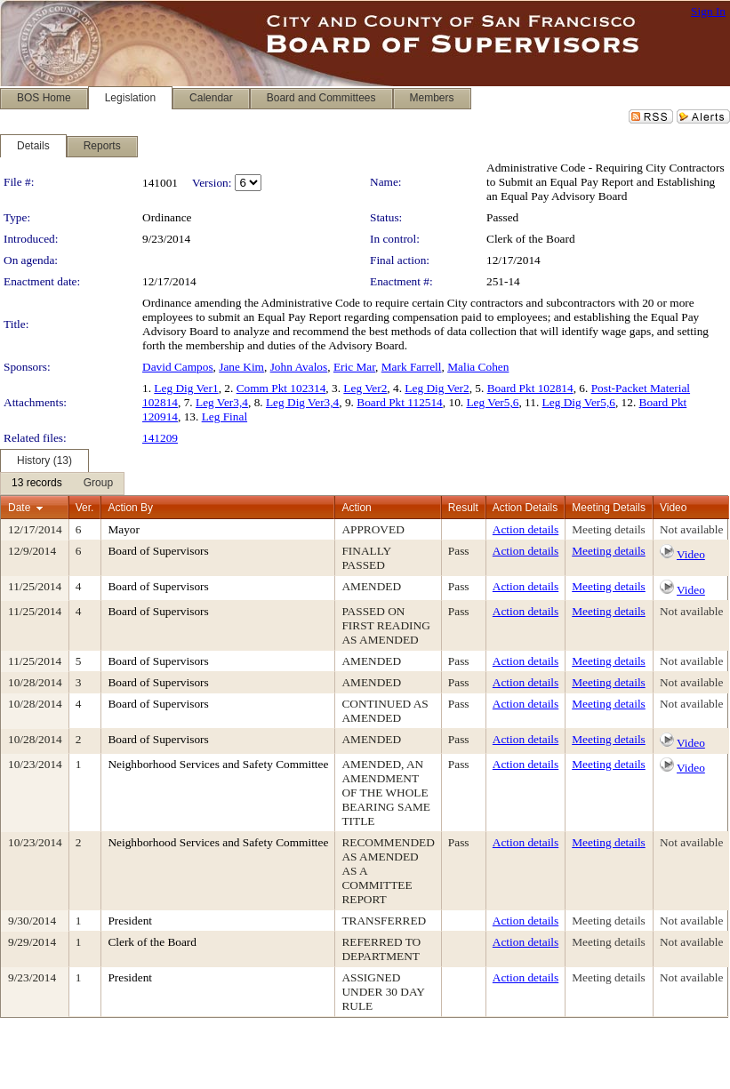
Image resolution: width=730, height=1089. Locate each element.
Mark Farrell (411, 366)
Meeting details (609, 529)
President (130, 920)
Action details (525, 529)
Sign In (708, 11)
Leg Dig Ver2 (437, 388)
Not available (691, 529)
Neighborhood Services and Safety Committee (218, 764)
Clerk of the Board (530, 238)
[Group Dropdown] (98, 483)
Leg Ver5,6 (492, 402)
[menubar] (62, 483)
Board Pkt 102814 (530, 388)
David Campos (177, 366)
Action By (130, 507)
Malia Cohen (478, 366)
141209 (160, 437)
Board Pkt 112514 (400, 402)
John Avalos (299, 366)
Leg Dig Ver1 (186, 388)
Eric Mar (354, 366)
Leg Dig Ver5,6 (578, 402)
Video (691, 554)
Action (356, 507)
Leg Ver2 (365, 388)
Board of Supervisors (158, 550)
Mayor (124, 529)
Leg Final (224, 416)
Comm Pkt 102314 (281, 388)
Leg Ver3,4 (222, 402)
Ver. (85, 507)
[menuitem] (37, 483)
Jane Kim (241, 366)
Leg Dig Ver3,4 (302, 402)
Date (19, 507)
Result (463, 507)
